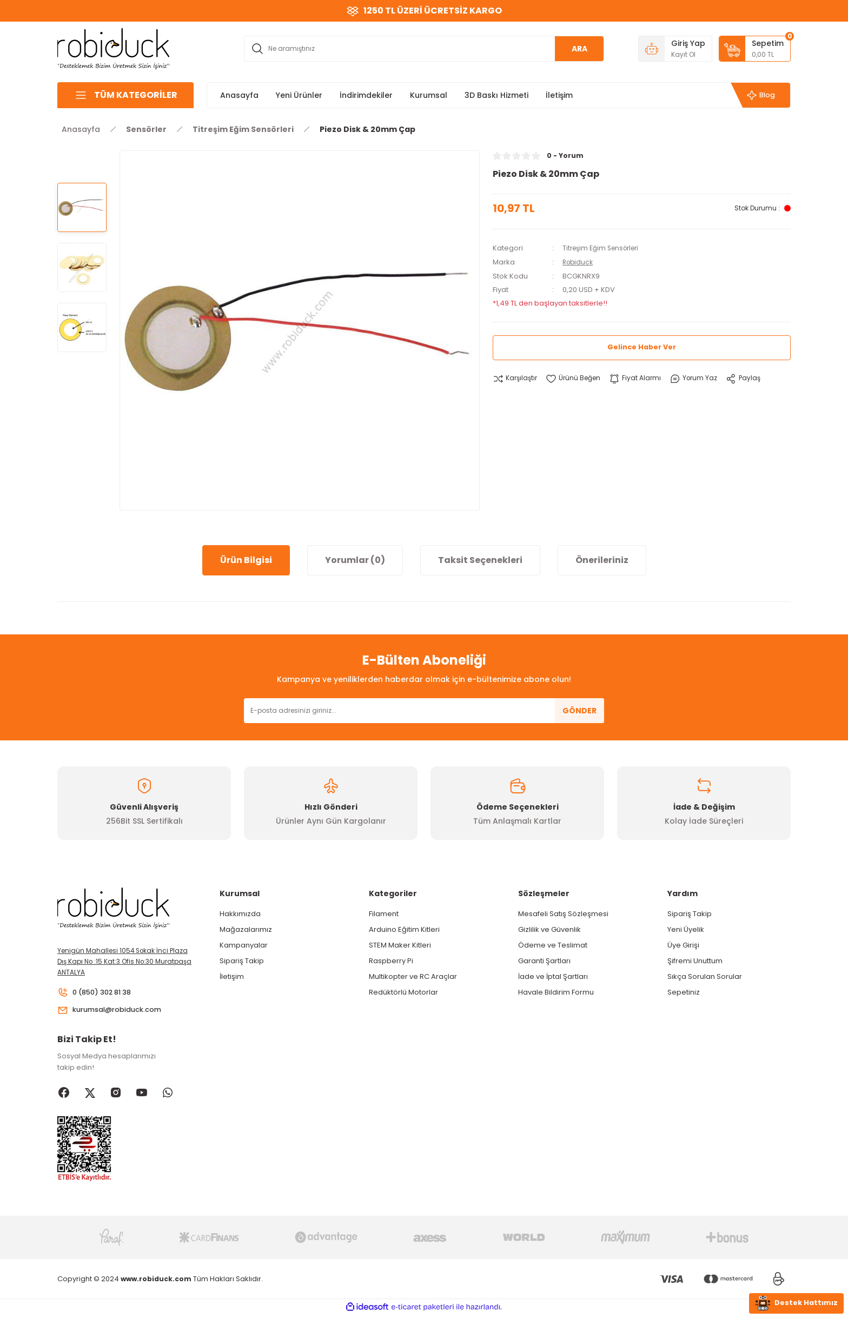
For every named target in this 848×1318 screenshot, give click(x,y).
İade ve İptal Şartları (553, 976)
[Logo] (113, 47)
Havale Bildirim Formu (556, 992)
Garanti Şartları (544, 961)
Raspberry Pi (391, 961)
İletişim (232, 976)
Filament (384, 914)
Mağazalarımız (246, 929)
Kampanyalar (244, 945)
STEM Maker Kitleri (400, 945)
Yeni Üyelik (685, 929)
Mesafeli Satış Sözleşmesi (563, 914)
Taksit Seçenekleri (480, 560)
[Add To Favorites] (577, 378)
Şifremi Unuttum (695, 961)
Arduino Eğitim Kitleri (404, 929)
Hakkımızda (240, 914)
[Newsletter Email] (424, 710)
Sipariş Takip (242, 961)
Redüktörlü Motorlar (403, 992)
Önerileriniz (601, 560)
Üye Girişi (683, 945)
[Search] (424, 49)
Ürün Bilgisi (246, 560)
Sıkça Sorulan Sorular (704, 976)
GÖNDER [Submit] (579, 710)
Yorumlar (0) (355, 560)
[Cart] (755, 49)
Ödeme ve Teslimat (552, 945)
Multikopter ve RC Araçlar (413, 976)
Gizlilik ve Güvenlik (549, 929)
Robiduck (578, 261)
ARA (579, 48)
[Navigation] (125, 95)
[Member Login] (675, 49)
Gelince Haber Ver (641, 346)
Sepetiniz (683, 992)
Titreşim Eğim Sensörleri (604, 248)
